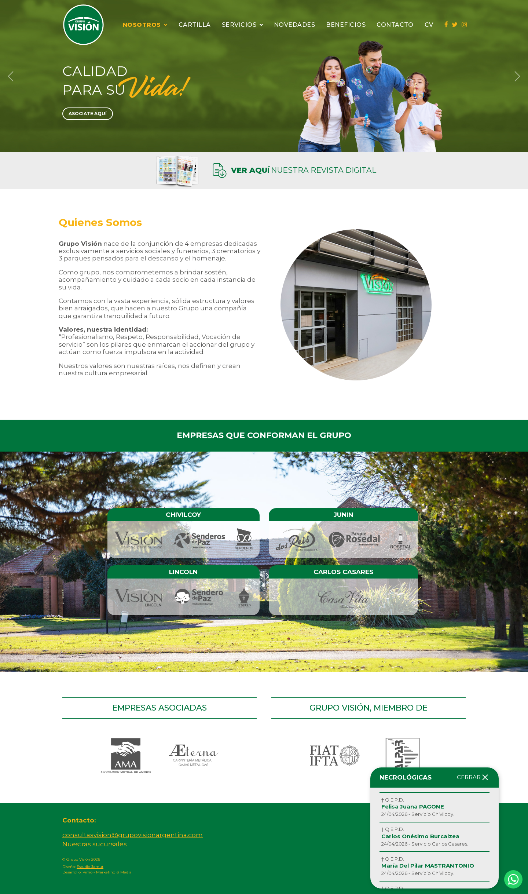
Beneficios (346, 24)
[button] (10, 76)
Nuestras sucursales (94, 844)
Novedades (294, 24)
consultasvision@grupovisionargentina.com (132, 835)
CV (429, 24)
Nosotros (145, 24)
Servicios (242, 24)
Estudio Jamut (90, 866)
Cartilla (195, 24)
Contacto (395, 24)
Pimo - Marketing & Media (107, 872)
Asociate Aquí (88, 113)
